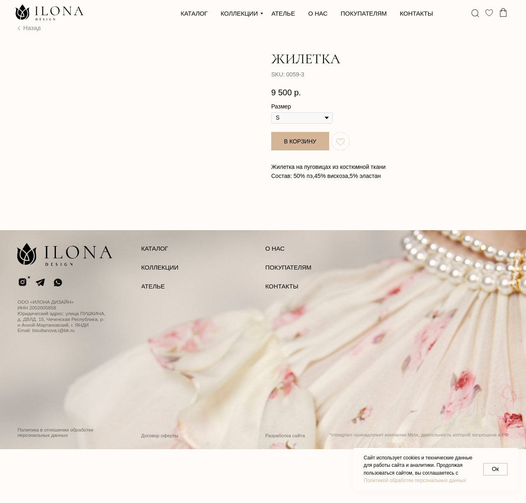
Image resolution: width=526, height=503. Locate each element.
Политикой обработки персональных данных (415, 480)
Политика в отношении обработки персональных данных (55, 486)
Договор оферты (159, 489)
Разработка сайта (285, 489)
